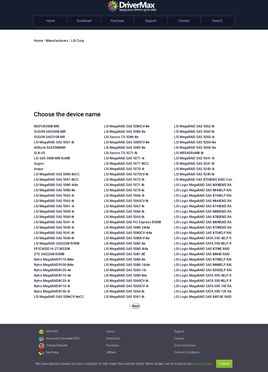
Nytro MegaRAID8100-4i (52, 291)
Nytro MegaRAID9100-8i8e (54, 265)
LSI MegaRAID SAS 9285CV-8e (126, 142)
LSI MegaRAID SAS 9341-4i (54, 222)
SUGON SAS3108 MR (49, 137)
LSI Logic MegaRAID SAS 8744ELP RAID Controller (212, 195)
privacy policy (202, 364)
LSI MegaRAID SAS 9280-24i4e (127, 227)
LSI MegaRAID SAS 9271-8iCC (126, 164)
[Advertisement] (134, 78)
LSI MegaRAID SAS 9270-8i (124, 190)
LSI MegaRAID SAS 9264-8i (124, 291)
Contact (184, 21)
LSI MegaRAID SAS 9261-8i (124, 297)
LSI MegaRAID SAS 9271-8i (124, 185)
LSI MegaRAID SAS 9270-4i (124, 169)
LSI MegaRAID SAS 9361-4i (54, 206)
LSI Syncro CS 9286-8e (121, 137)
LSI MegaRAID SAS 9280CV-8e (126, 238)
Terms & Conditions (187, 352)
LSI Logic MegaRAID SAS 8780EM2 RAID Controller (212, 217)
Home (50, 21)
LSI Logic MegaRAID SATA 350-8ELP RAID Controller (213, 243)
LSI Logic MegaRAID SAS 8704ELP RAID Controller (212, 233)
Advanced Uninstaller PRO (59, 338)
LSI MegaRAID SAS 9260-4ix (195, 148)
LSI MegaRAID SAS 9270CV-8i (126, 174)
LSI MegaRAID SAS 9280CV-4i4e (128, 233)
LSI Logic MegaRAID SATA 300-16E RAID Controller (212, 286)
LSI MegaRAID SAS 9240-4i (194, 169)
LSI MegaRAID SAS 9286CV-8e (126, 126)
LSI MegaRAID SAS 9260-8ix (195, 142)
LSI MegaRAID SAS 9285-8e (124, 148)
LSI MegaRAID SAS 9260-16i (125, 270)
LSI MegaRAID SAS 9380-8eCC (57, 174)
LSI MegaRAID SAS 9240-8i (194, 174)
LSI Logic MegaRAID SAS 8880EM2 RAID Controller (212, 211)
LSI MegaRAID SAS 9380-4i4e (56, 185)
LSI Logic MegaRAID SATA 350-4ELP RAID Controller (213, 238)
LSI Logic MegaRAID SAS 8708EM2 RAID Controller (212, 227)
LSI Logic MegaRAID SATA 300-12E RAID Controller (212, 291)
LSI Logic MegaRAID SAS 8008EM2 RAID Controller (212, 185)
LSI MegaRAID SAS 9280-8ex (125, 275)
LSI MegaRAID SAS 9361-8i (54, 142)
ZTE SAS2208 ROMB (49, 254)
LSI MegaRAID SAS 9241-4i (194, 158)
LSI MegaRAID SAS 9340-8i (54, 238)
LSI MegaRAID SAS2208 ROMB (57, 243)
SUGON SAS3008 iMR (50, 132)
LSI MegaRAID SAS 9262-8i (194, 126)
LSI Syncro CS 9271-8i (120, 153)
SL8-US (39, 153)
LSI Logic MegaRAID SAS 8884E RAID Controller (210, 254)
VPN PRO (48, 331)
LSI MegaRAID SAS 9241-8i (194, 164)
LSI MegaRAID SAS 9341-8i (54, 233)
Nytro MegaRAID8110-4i (52, 286)
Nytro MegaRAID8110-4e (52, 275)
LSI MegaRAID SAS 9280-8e (124, 259)
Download (84, 21)
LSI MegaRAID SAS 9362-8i (54, 201)
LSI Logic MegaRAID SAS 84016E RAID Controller (211, 297)
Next (135, 306)
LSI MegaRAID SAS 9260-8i (194, 132)
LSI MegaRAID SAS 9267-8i (124, 206)
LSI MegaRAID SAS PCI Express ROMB (132, 222)
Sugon (39, 164)
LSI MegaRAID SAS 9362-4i (54, 195)
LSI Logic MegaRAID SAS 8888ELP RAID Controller (212, 265)
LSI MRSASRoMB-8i (189, 153)
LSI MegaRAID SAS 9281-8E (124, 254)
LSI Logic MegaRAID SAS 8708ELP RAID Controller (212, 259)
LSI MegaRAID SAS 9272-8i (124, 179)
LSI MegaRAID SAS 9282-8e (124, 243)
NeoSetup (49, 352)
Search (217, 21)
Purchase (117, 21)
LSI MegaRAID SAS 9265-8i (124, 217)
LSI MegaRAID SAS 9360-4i (54, 211)
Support (150, 21)
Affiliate (111, 352)
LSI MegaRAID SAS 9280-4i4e (126, 249)
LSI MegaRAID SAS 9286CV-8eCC (59, 297)
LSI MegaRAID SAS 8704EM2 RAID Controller (207, 179)
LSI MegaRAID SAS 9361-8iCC (56, 179)
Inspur (38, 169)
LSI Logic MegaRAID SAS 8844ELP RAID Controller (212, 190)
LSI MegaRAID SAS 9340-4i (54, 227)
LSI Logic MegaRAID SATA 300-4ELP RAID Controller (213, 275)
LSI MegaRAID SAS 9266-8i (124, 211)
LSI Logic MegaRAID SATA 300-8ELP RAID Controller (213, 281)
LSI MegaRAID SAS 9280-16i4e (127, 265)
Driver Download (184, 345)
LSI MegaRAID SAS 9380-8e (54, 190)
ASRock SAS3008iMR (50, 148)
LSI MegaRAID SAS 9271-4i (124, 158)
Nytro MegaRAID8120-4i (52, 281)
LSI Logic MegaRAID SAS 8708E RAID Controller (210, 249)
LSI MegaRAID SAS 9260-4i (194, 137)
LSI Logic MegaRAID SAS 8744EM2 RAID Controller (212, 206)
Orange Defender (53, 345)
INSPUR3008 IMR (46, 126)
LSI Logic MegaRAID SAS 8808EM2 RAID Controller (212, 222)
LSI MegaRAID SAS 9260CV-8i (126, 281)
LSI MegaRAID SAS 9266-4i (124, 195)
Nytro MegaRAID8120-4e (52, 270)
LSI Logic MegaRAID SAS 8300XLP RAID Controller (212, 270)
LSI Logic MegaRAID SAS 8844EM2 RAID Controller (212, 201)
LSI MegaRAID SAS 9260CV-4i (126, 286)
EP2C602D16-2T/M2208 (52, 249)
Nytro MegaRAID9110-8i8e (54, 259)
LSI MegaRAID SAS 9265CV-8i (126, 201)
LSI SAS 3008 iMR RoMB (52, 158)
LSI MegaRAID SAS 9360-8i (54, 217)
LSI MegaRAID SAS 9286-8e (124, 132)
